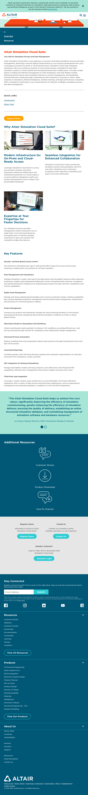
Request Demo (14, 118)
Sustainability (9, 737)
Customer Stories (11, 619)
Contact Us (61, 536)
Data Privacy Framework (34, 783)
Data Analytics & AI (12, 670)
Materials (7, 696)
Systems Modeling (11, 709)
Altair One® (9, 104)
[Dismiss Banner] (83, 6)
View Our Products (17, 716)
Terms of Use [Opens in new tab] (8, 783)
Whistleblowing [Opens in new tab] (66, 783)
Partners (7, 743)
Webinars (8, 623)
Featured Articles (11, 626)
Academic (8, 645)
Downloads (8, 629)
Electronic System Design (14, 677)
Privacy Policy (21, 600)
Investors (7, 746)
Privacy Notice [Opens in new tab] (20, 783)
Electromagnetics (11, 674)
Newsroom (8, 756)
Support (7, 750)
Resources (9, 41)
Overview (8, 36)
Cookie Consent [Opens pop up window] (9, 786)
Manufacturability (11, 693)
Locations (8, 734)
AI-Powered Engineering (14, 667)
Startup (7, 642)
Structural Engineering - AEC (16, 706)
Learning (7, 639)
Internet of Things (11, 690)
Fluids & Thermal (11, 680)
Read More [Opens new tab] (52, 9)
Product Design (10, 686)
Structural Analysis (11, 703)
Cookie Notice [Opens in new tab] (49, 783)
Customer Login (44, 558)
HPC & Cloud (9, 683)
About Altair (9, 731)
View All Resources (17, 653)
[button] (42, 427)
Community (9, 100)
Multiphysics (9, 699)
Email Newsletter (11, 759)
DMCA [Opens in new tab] (57, 783)
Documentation (10, 632)
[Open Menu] (84, 15)
